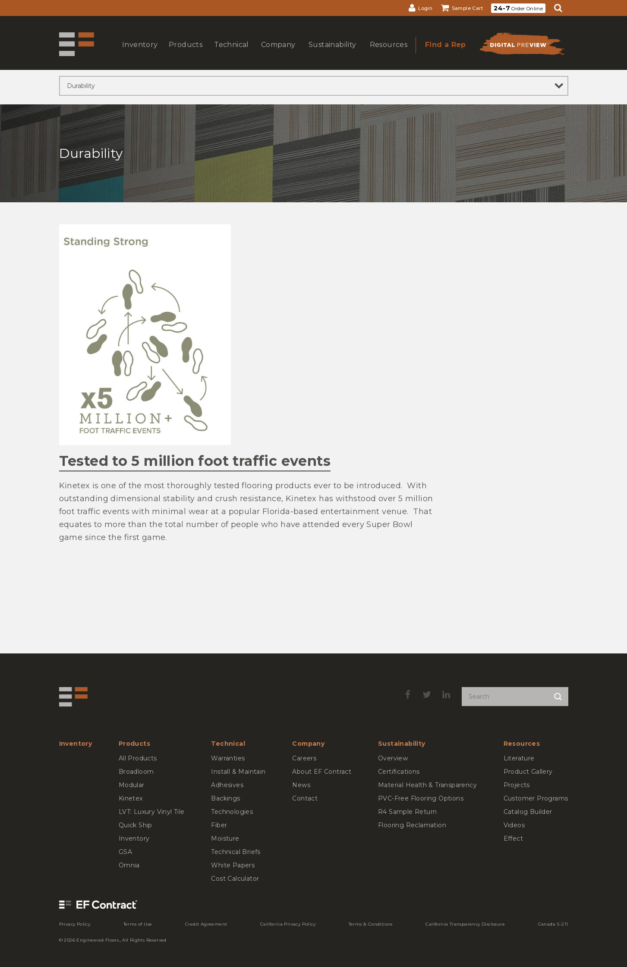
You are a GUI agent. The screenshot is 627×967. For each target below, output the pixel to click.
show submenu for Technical (230, 53)
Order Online (518, 8)
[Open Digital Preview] (521, 46)
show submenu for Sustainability (331, 53)
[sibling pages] (313, 86)
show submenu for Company (277, 53)
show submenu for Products (184, 53)
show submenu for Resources (387, 53)
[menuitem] (420, 8)
